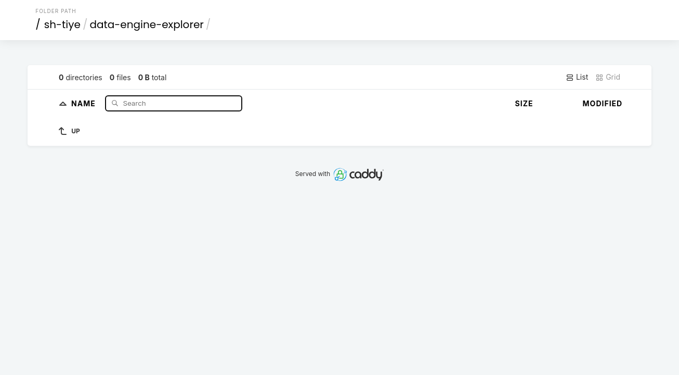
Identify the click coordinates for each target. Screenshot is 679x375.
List (577, 77)
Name (84, 102)
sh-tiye (62, 24)
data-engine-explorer (146, 24)
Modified (603, 103)
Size (524, 103)
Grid (607, 77)
